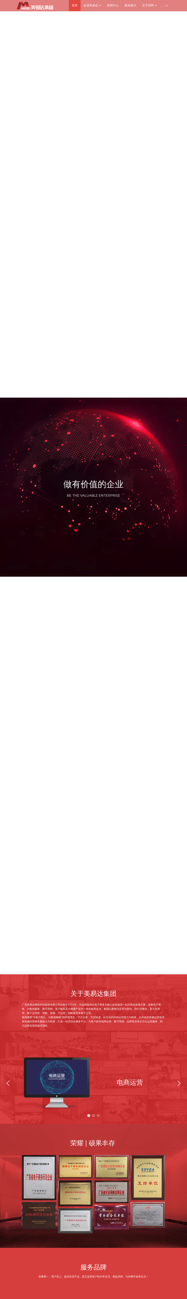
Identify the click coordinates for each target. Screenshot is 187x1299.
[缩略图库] (39, 1178)
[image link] (35, 5)
